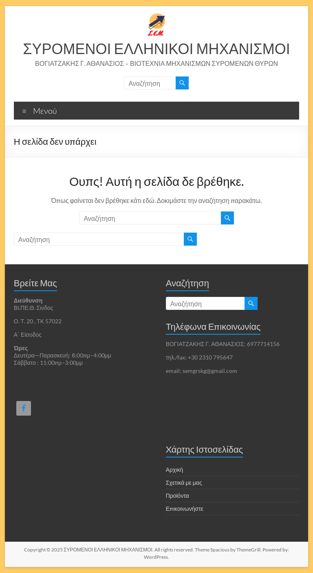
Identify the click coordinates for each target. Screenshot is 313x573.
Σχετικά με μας (184, 482)
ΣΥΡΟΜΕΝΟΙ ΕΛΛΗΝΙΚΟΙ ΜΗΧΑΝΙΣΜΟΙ (156, 48)
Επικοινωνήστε (184, 508)
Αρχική (174, 469)
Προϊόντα (177, 495)
